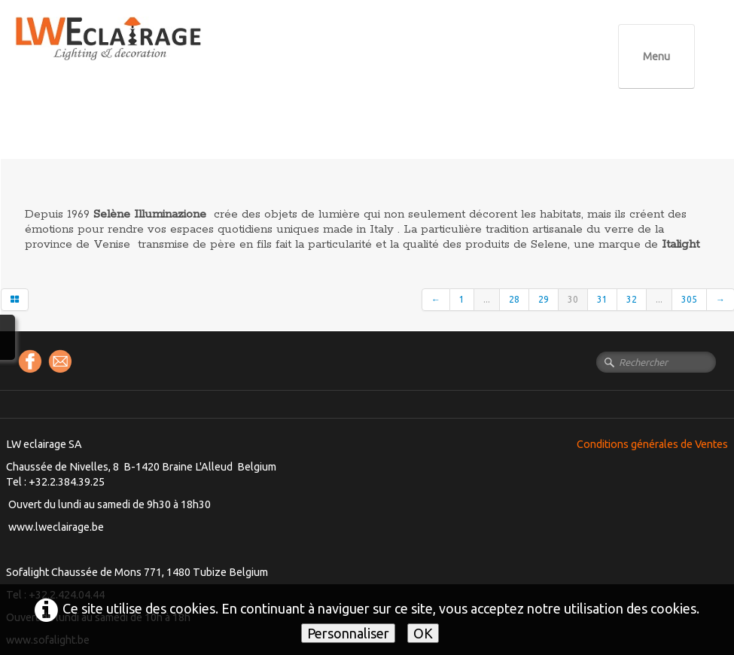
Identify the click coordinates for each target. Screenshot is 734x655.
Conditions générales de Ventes (652, 444)
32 (631, 299)
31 (602, 299)
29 (543, 299)
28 (514, 299)
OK (423, 633)
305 (689, 299)
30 (573, 299)
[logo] (139, 52)
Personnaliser (348, 633)
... (486, 299)
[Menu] (656, 56)
